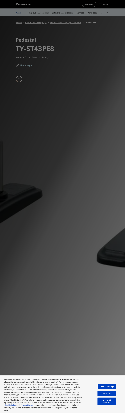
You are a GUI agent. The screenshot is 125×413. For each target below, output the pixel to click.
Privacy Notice (27, 405)
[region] (62, 394)
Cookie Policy (10, 405)
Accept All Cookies (107, 401)
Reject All (107, 393)
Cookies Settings (107, 386)
